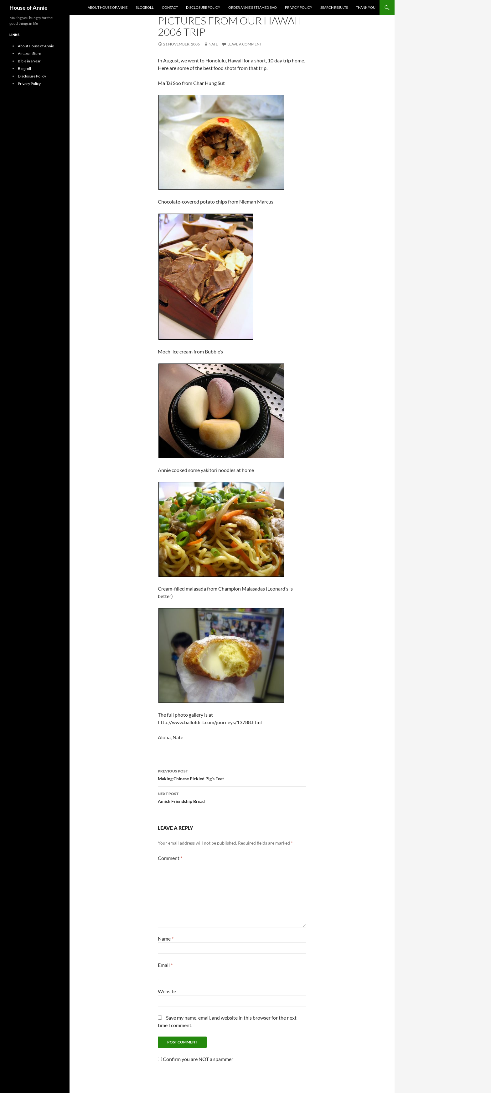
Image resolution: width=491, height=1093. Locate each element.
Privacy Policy (298, 7)
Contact (170, 7)
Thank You (365, 7)
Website (167, 991)
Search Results (334, 7)
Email (165, 965)
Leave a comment (244, 44)
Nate (213, 44)
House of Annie (28, 7)
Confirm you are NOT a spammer (195, 1059)
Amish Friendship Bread (232, 797)
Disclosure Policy (203, 7)
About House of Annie (107, 7)
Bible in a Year (29, 61)
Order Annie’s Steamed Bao (252, 7)
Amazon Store (29, 53)
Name (165, 939)
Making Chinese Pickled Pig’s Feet (232, 774)
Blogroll (145, 7)
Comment (170, 858)
